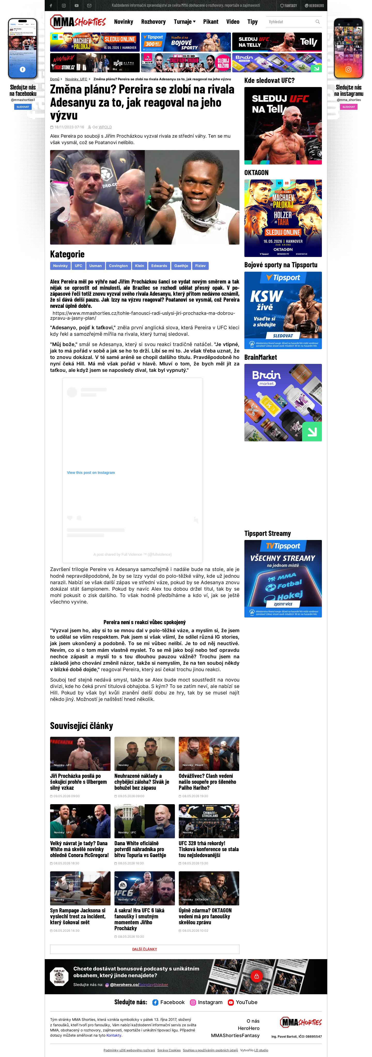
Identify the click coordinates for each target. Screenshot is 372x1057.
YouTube (243, 1003)
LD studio (261, 1050)
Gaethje (181, 266)
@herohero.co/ (136, 985)
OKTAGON (201, 899)
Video (232, 22)
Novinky (123, 22)
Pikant (210, 22)
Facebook (168, 1003)
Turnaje (185, 22)
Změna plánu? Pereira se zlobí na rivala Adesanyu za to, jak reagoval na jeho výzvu (162, 79)
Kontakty (113, 1036)
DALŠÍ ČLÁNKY (144, 949)
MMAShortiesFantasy (235, 1035)
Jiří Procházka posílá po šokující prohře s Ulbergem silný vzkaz (78, 782)
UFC (83, 79)
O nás (253, 1021)
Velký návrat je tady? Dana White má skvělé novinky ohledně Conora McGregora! (79, 850)
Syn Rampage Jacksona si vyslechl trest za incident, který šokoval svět (78, 917)
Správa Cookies (169, 1050)
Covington (118, 266)
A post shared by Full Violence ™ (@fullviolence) (133, 554)
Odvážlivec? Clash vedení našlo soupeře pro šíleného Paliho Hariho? (207, 782)
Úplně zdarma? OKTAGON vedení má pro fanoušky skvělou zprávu (205, 917)
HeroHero (249, 1028)
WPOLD (105, 127)
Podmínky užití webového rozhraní (129, 1050)
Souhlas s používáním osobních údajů (210, 1050)
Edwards (159, 266)
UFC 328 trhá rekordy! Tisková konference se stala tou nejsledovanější (209, 850)
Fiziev (200, 266)
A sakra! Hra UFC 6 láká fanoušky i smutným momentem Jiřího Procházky (139, 920)
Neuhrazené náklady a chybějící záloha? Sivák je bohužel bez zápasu (141, 782)
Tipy (252, 22)
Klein (139, 266)
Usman (95, 266)
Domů (54, 79)
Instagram (206, 1003)
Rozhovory (153, 22)
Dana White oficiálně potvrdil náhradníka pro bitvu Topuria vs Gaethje (140, 850)
